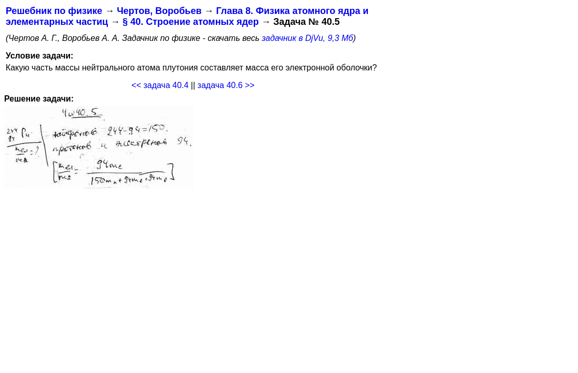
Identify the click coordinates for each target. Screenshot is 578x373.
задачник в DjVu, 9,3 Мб (307, 38)
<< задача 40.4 (159, 85)
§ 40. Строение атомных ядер (190, 22)
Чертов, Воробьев (159, 11)
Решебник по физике (54, 11)
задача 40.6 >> (226, 85)
